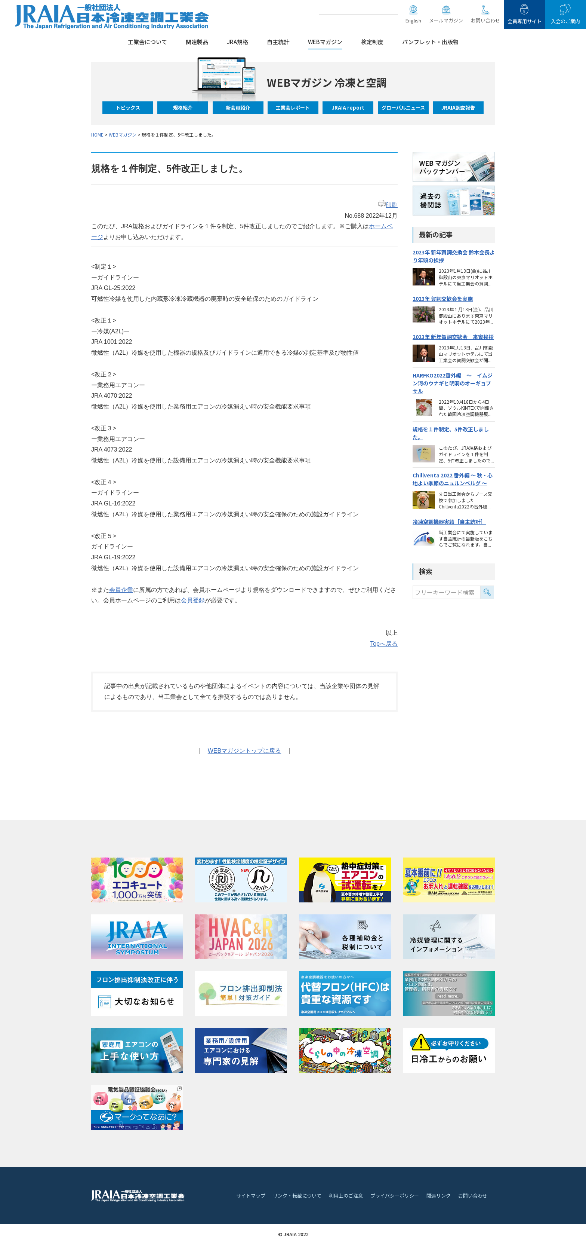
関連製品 (197, 42)
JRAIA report (348, 107)
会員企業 (121, 590)
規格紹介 (182, 107)
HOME (97, 134)
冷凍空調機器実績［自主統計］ (449, 521)
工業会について (147, 42)
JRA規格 (237, 42)
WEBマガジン (325, 42)
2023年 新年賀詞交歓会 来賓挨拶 (453, 336)
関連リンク (438, 1195)
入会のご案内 (565, 21)
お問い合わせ (485, 20)
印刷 (388, 205)
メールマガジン (446, 20)
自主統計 (278, 42)
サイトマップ (250, 1195)
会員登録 (193, 600)
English (413, 20)
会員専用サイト (525, 21)
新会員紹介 (238, 107)
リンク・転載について (297, 1195)
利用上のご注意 (346, 1195)
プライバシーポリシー (394, 1195)
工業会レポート (293, 107)
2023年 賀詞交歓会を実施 (443, 298)
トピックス (128, 107)
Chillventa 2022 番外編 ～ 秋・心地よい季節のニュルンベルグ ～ (453, 479)
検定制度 (372, 42)
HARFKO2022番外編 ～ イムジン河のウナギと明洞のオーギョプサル (453, 383)
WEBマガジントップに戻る (244, 751)
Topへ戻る (384, 644)
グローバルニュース (403, 107)
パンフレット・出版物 (430, 42)
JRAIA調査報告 (458, 107)
